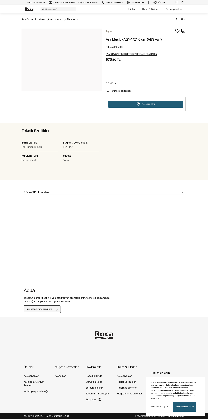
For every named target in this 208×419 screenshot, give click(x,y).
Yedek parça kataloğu (36, 391)
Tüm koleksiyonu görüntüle (42, 309)
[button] (42, 9)
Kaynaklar (60, 376)
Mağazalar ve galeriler (129, 393)
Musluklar (72, 18)
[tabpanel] (25, 243)
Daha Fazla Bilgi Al (160, 407)
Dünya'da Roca (94, 381)
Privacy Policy (141, 416)
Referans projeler (127, 387)
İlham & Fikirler (150, 9)
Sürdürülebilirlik (94, 387)
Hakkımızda (93, 367)
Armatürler (56, 18)
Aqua (29, 290)
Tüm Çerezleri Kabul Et (184, 407)
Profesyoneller (174, 9)
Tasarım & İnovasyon (97, 393)
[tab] (104, 192)
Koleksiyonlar (31, 376)
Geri (183, 19)
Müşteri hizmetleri (67, 367)
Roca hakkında (94, 376)
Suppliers (91, 399)
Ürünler (131, 9)
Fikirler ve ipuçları (126, 381)
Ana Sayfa (27, 18)
